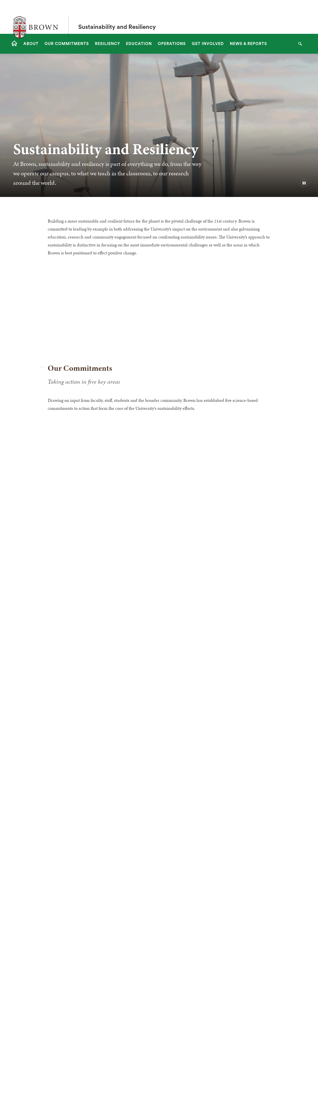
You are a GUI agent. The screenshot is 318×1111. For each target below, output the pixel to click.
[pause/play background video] (304, 183)
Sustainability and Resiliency (117, 17)
